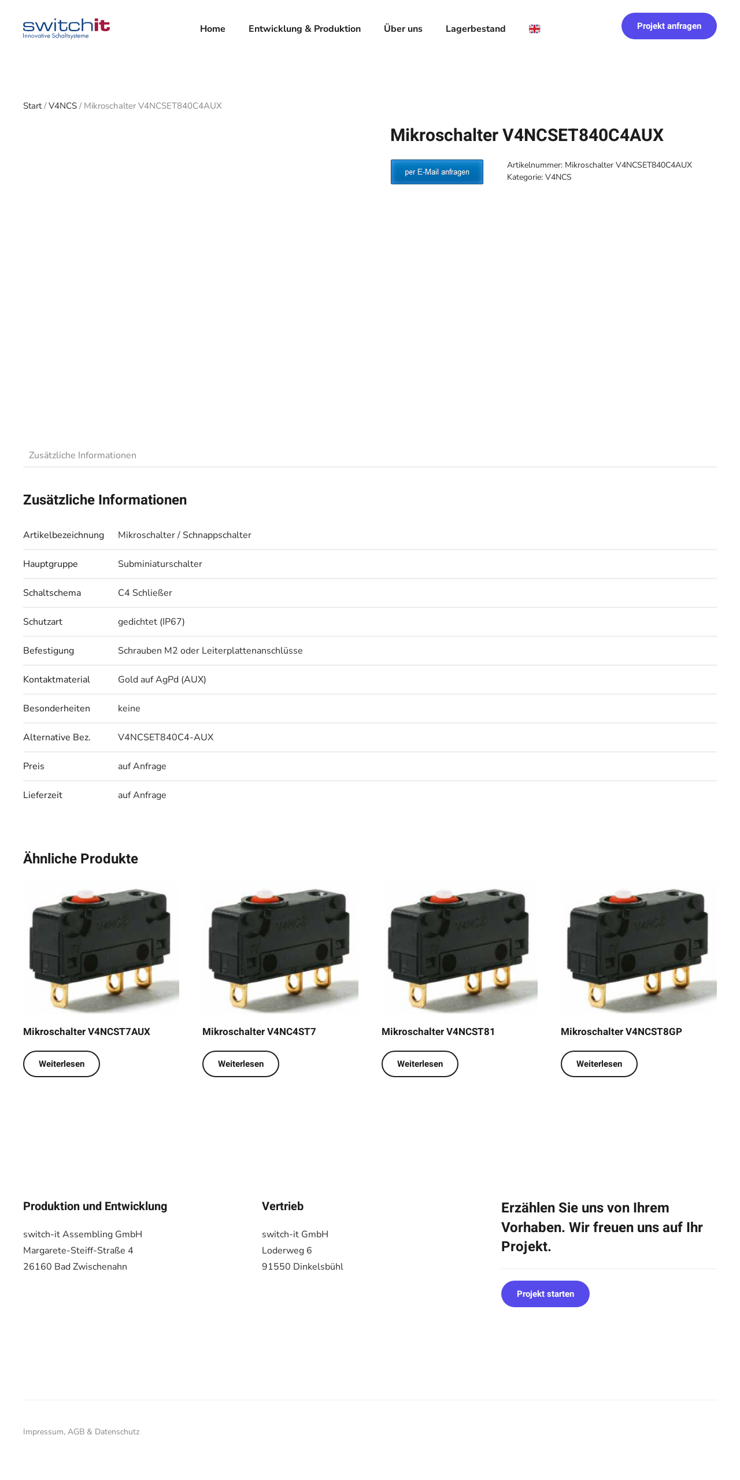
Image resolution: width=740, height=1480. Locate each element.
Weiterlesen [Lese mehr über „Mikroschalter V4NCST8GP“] (599, 1064)
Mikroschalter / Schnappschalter (184, 535)
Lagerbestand (476, 29)
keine (129, 708)
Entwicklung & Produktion (305, 29)
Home (212, 29)
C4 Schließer (145, 593)
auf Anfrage (142, 766)
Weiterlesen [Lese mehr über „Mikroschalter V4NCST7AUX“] (61, 1064)
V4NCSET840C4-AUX (165, 737)
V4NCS (63, 106)
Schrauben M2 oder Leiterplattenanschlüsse (210, 650)
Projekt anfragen (669, 26)
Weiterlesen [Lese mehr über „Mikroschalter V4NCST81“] (420, 1064)
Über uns (403, 29)
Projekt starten (545, 1294)
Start (32, 106)
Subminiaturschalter (160, 564)
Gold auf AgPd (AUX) (162, 679)
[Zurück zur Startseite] (66, 29)
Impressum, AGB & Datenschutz (81, 1431)
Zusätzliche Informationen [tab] (82, 455)
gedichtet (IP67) (151, 621)
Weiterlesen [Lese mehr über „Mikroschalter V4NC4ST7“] (241, 1064)
